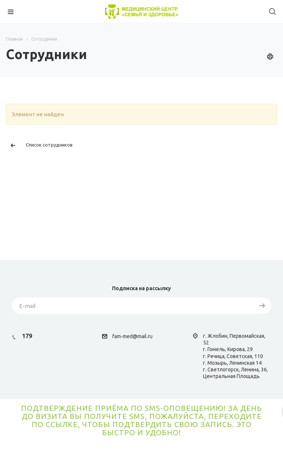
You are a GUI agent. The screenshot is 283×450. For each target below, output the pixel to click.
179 (27, 336)
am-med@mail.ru (133, 336)
